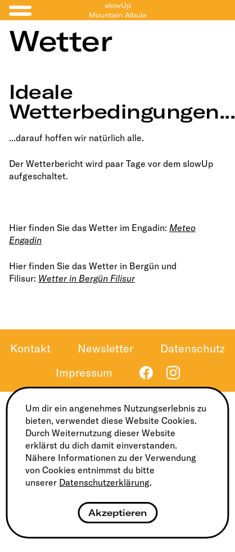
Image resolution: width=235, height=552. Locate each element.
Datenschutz (192, 348)
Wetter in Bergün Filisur (86, 278)
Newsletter (105, 348)
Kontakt (30, 348)
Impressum (84, 372)
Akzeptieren (117, 512)
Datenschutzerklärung (104, 482)
